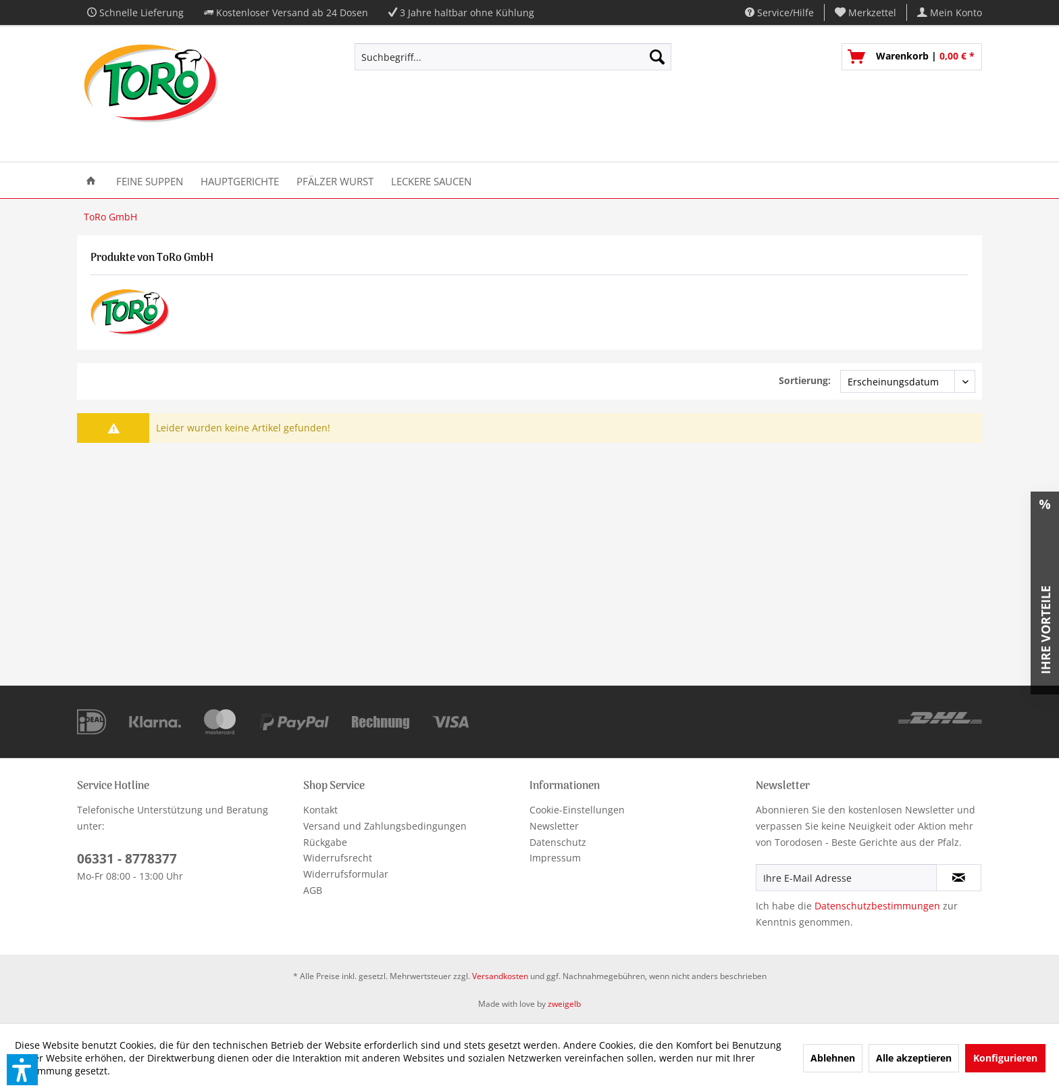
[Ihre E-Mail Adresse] (846, 877)
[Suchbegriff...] (513, 56)
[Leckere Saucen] (431, 180)
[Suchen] (657, 56)
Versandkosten (500, 976)
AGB (312, 890)
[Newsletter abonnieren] (958, 877)
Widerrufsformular (345, 874)
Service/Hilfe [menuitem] (779, 12)
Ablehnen (832, 1057)
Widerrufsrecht (337, 857)
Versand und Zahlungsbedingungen (385, 826)
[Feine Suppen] (149, 180)
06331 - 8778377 (127, 859)
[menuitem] (866, 12)
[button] (22, 1069)
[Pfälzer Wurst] (335, 180)
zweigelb (564, 1004)
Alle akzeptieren (914, 1057)
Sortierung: (805, 380)
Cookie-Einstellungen (577, 809)
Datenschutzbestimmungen (877, 905)
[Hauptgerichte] (240, 180)
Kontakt (320, 809)
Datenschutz (558, 842)
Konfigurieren (1005, 1057)
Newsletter (554, 826)
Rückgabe (325, 842)
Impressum (555, 857)
